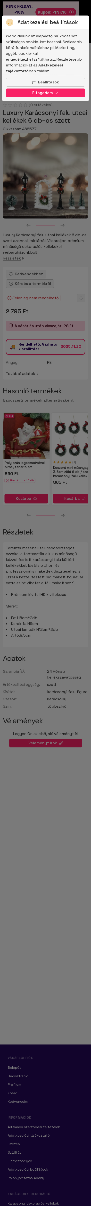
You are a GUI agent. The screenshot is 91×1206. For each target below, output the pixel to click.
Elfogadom (45, 92)
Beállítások (45, 82)
